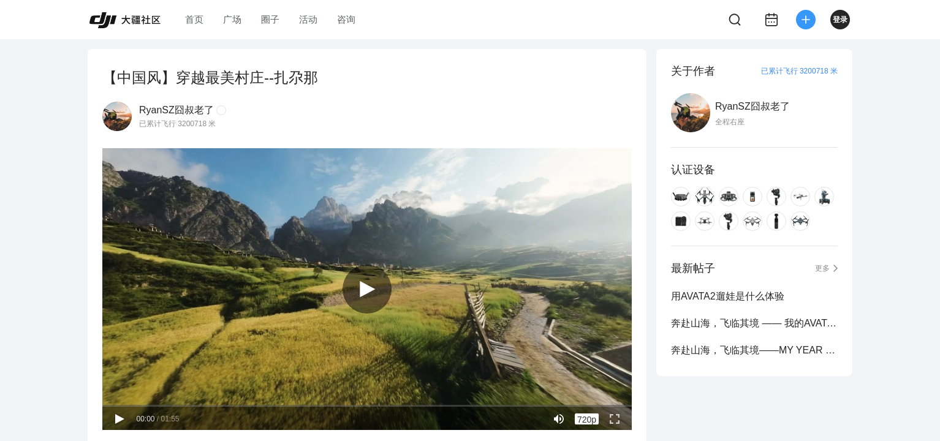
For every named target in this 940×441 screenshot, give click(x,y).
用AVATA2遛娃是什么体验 (727, 296)
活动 (308, 19)
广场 (232, 19)
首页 (194, 19)
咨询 (346, 19)
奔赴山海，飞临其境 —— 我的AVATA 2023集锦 (754, 323)
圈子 (270, 19)
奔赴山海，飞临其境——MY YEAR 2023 (754, 350)
